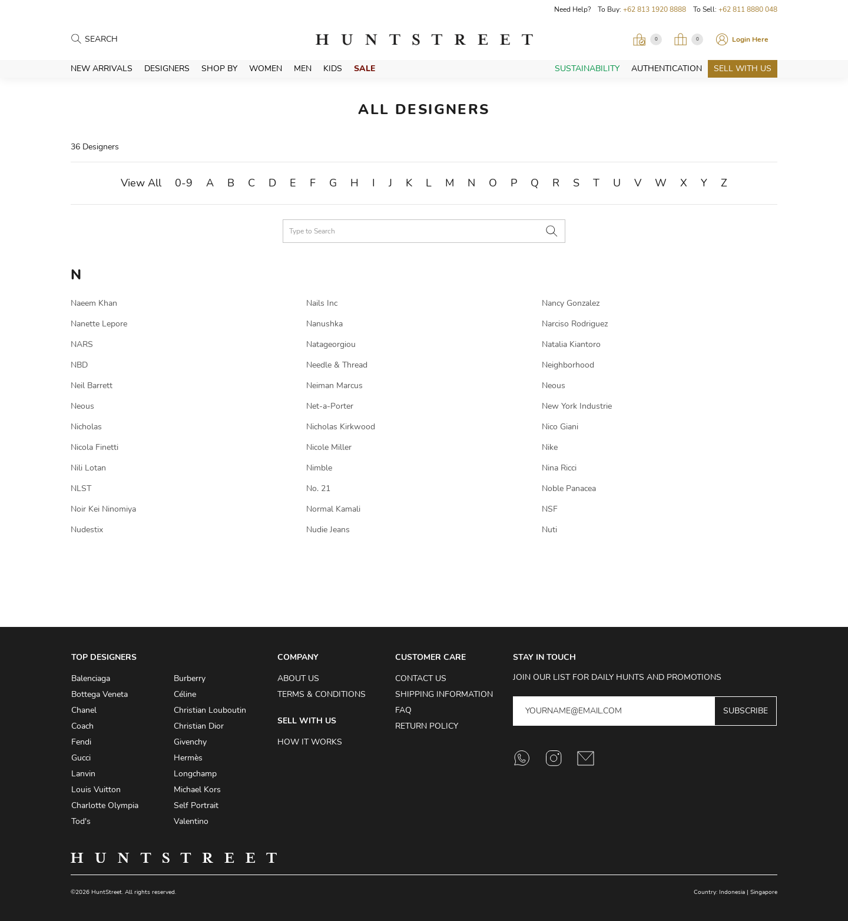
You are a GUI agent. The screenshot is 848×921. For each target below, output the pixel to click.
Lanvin (83, 773)
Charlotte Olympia (104, 805)
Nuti (549, 529)
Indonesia (732, 892)
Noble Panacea (569, 488)
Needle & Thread (336, 365)
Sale (364, 68)
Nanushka (324, 323)
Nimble (319, 467)
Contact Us (420, 678)
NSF (550, 509)
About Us (298, 678)
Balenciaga (90, 678)
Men (303, 68)
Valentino (191, 821)
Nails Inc (321, 303)
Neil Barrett (91, 385)
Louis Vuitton (96, 789)
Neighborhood (568, 365)
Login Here (750, 39)
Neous (553, 385)
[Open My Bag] (688, 39)
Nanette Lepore (99, 323)
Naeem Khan (94, 303)
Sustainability (587, 68)
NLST (81, 488)
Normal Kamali (333, 509)
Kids (332, 68)
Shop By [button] (219, 68)
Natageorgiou (331, 344)
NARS (82, 344)
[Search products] (136, 39)
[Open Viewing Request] (647, 39)
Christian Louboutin (210, 710)
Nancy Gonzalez (570, 303)
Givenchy (190, 742)
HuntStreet (424, 39)
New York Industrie (577, 406)
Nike (550, 447)
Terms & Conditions (321, 694)
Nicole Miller (329, 447)
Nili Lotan (88, 467)
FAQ (403, 710)
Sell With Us (742, 68)
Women (265, 68)
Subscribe (745, 710)
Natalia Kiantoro (571, 344)
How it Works (309, 742)
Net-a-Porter (329, 406)
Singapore (763, 892)
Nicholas (86, 426)
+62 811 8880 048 (747, 9)
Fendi (81, 742)
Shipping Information (444, 694)
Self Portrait (196, 805)
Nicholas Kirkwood (340, 426)
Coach (82, 726)
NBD (79, 365)
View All (141, 183)
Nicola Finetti (94, 447)
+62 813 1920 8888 (654, 9)
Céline (185, 694)
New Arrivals (101, 68)
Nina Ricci (559, 467)
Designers (167, 68)
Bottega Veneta (99, 694)
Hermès (188, 757)
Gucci (81, 757)
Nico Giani (560, 426)
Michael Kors (197, 789)
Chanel (84, 710)
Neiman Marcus (334, 385)
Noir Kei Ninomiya (103, 509)
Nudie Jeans (328, 529)
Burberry (190, 678)
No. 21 (318, 488)
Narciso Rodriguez (575, 323)
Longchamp (195, 773)
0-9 (184, 183)
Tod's (81, 821)
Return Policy (426, 726)
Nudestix (87, 529)
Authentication (666, 68)
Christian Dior (199, 726)
